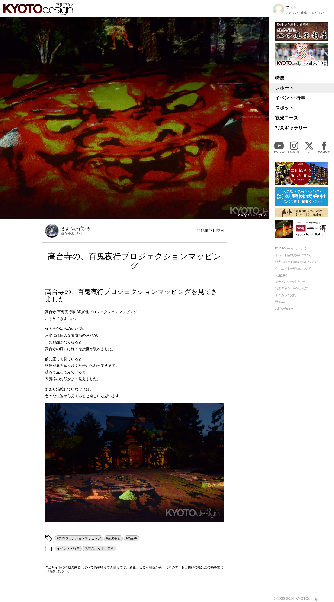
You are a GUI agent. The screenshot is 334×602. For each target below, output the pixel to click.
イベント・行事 (68, 548)
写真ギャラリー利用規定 (291, 288)
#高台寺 (132, 538)
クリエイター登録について (293, 268)
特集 (279, 77)
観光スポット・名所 (99, 548)
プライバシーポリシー (290, 281)
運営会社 (281, 302)
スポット (284, 107)
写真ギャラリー (291, 127)
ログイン (318, 12)
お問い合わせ (284, 308)
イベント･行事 (290, 97)
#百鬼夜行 (113, 538)
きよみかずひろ (257, 215)
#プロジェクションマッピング (79, 538)
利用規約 (281, 275)
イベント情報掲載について (293, 255)
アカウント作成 (296, 12)
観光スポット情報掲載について (296, 262)
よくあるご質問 (285, 295)
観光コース (286, 117)
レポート (284, 87)
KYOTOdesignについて (291, 248)
